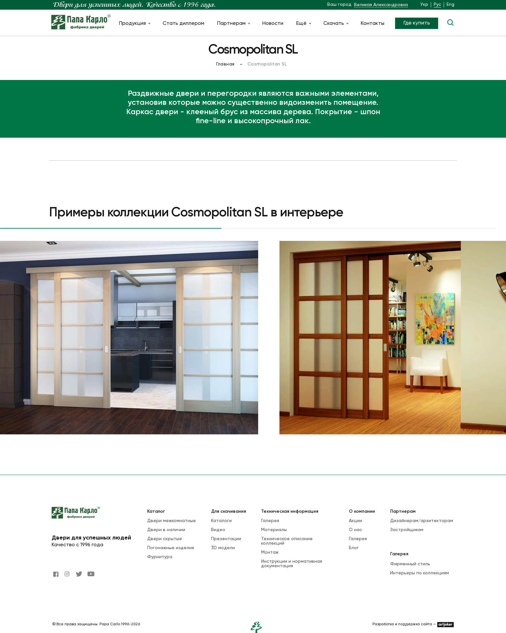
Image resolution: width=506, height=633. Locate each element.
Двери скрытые (164, 539)
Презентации (226, 539)
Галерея (270, 521)
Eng (450, 4)
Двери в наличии (166, 530)
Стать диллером (183, 23)
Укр (424, 4)
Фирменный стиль (410, 564)
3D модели (223, 548)
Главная (225, 64)
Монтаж (269, 552)
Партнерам (233, 23)
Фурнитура (159, 557)
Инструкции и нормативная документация (291, 563)
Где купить (416, 23)
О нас (355, 530)
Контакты (372, 23)
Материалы (274, 530)
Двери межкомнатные (171, 521)
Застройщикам (406, 530)
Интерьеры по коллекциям (419, 573)
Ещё (303, 23)
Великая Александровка (381, 5)
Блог (354, 548)
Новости (272, 23)
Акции (355, 521)
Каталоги (221, 521)
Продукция (134, 23)
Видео (218, 530)
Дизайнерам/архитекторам (421, 521)
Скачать (335, 23)
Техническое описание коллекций (287, 541)
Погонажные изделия (170, 548)
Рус (437, 4)
